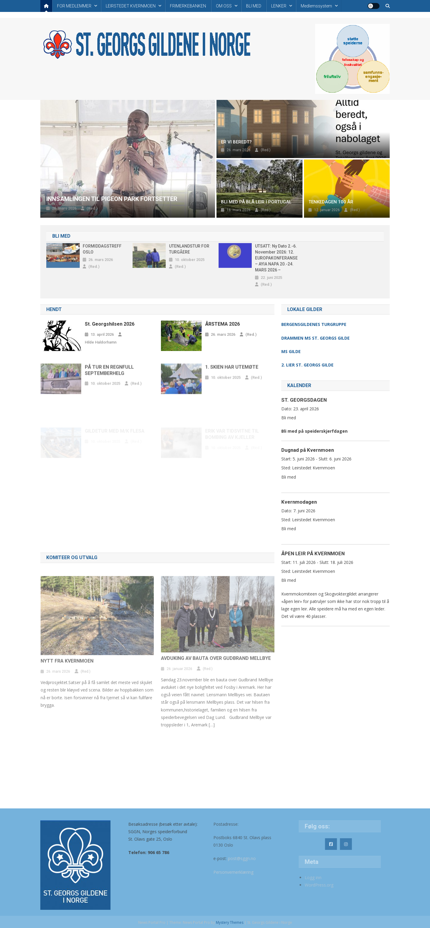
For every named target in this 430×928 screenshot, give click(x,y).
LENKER (278, 6)
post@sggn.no (226, 858)
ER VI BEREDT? (236, 142)
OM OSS (224, 6)
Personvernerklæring (218, 872)
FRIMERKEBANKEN (188, 6)
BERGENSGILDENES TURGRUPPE (313, 324)
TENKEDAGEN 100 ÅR (330, 202)
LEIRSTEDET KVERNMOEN (131, 6)
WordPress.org (306, 885)
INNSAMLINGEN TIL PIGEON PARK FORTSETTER (111, 198)
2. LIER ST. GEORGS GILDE (307, 365)
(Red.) (92, 208)
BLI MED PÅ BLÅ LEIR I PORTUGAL (256, 202)
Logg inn (300, 877)
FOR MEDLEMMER (74, 6)
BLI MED (253, 6)
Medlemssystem (316, 6)
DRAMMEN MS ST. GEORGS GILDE (315, 338)
